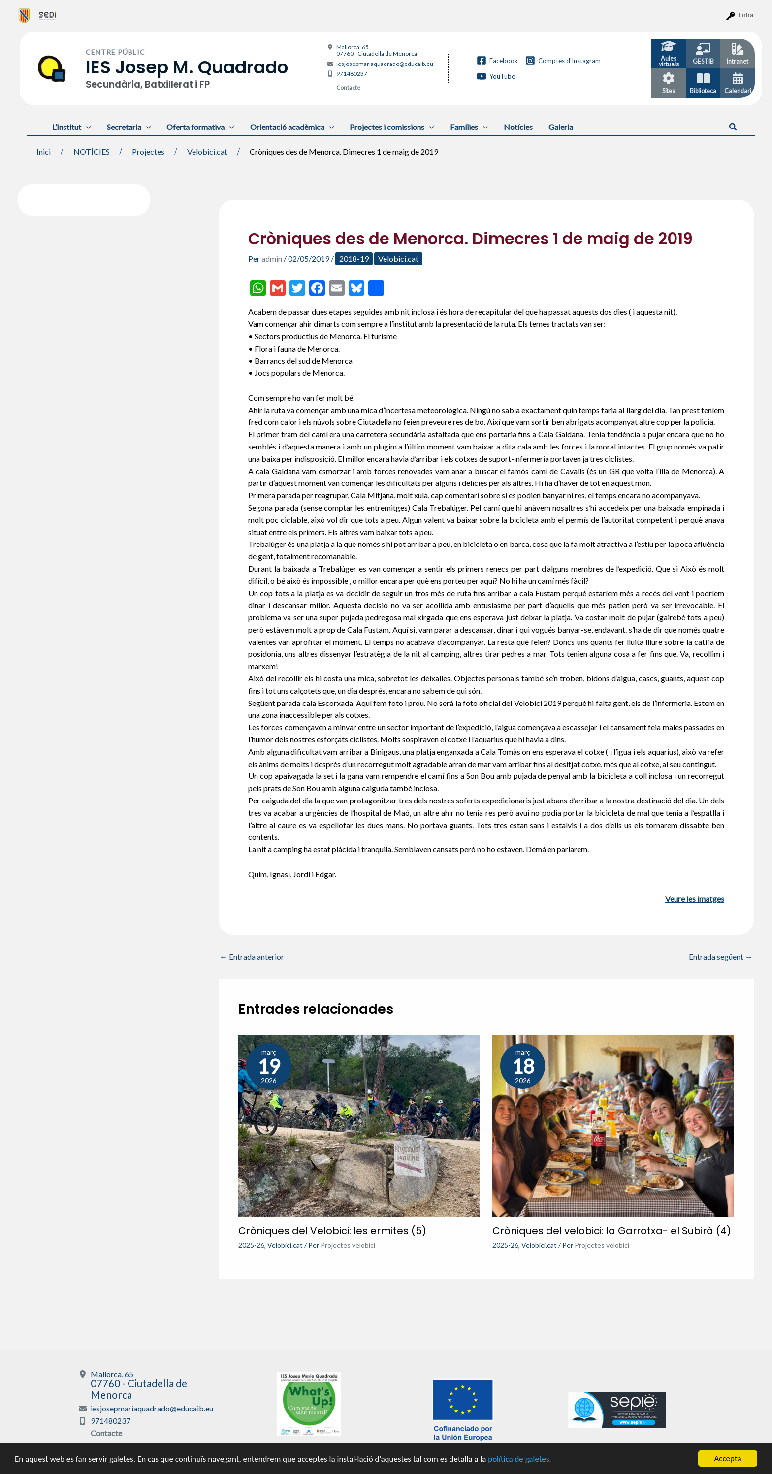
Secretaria (129, 126)
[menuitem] (24, 15)
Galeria (560, 126)
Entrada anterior (252, 957)
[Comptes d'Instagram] (563, 60)
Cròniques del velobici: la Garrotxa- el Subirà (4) (611, 1231)
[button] (733, 127)
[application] (86, 126)
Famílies (469, 126)
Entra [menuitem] (746, 15)
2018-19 (354, 258)
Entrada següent (721, 957)
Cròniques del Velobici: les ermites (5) (332, 1231)
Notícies (518, 126)
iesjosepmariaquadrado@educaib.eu (384, 63)
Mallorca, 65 (376, 50)
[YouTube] (496, 76)
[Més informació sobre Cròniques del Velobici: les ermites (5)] (359, 1124)
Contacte (348, 87)
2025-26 (251, 1245)
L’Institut (71, 126)
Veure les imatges (694, 898)
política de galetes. (519, 1459)
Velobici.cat (398, 258)
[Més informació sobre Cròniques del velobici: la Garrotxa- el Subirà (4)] (613, 1124)
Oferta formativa (200, 126)
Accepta (727, 1458)
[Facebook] (497, 60)
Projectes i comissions (392, 126)
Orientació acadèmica (292, 126)
